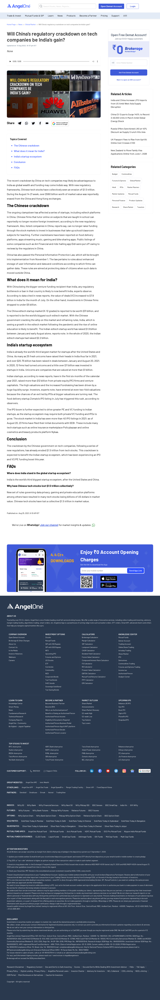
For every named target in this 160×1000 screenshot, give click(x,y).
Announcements (88, 707)
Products (71, 15)
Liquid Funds (53, 836)
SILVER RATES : (13, 826)
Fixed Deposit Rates (104, 787)
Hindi (114, 187)
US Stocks (49, 660)
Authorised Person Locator (55, 733)
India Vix (123, 805)
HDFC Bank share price (53, 747)
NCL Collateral (113, 971)
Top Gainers (86, 720)
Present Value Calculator (91, 670)
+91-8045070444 (48, 953)
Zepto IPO (122, 713)
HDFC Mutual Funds (93, 831)
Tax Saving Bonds (52, 690)
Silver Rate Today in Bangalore (63, 826)
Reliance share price (126, 747)
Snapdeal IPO (123, 720)
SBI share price (51, 756)
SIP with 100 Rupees (52, 644)
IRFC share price (15, 747)
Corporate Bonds (51, 677)
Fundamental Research (17, 713)
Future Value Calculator (91, 657)
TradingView (61, 792)
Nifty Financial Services (48, 805)
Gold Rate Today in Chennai (80, 821)
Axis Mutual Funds (74, 831)
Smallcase (33, 792)
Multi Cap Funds (127, 836)
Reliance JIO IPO (124, 703)
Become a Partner (88, 15)
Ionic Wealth (44, 782)
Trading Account (124, 644)
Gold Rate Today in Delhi (56, 821)
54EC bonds (50, 683)
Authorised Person (125, 673)
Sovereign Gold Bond (53, 686)
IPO (119, 657)
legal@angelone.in (72, 955)
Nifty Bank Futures (40, 810)
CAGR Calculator (88, 650)
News (60, 15)
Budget (115, 174)
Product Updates (135, 200)
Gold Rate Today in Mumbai (32, 821)
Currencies (49, 667)
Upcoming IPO (50, 654)
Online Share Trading (126, 647)
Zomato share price (89, 756)
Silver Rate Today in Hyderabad (35, 826)
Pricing (104, 15)
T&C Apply (140, 967)
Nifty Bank (31, 805)
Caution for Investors (54, 975)
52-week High (87, 713)
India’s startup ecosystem (28, 156)
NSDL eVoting (141, 971)
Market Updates (118, 194)
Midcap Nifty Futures (60, 810)
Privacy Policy (12, 971)
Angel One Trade (42, 787)
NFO (47, 650)
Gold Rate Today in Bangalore (133, 821)
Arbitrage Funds (85, 836)
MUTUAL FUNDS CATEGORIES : (20, 836)
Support (115, 15)
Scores (77, 967)
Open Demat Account (111, 6)
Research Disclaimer (15, 967)
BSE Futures (93, 810)
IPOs (121, 187)
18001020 (35, 771)
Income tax (122, 670)
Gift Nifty (134, 805)
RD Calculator (87, 667)
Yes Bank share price (16, 760)
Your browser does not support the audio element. (54, 61)
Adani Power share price (91, 750)
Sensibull (23, 792)
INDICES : (11, 805)
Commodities (127, 174)
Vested (50, 792)
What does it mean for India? (29, 150)
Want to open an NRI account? (129, 80)
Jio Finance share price (127, 756)
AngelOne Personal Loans (58, 971)
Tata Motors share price (18, 756)
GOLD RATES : (13, 821)
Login (133, 6)
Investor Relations (15, 654)
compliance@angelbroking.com (71, 947)
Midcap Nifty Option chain (70, 815)
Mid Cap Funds (112, 836)
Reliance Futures (79, 810)
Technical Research (16, 716)
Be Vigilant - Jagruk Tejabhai (19, 726)
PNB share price (88, 753)
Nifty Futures (24, 810)
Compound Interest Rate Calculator (95, 660)
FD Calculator (87, 664)
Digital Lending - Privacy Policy (32, 971)
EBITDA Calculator (89, 673)
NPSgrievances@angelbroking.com (20, 950)
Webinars (12, 657)
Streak (42, 792)
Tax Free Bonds (51, 680)
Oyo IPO (121, 707)
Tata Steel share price (90, 747)
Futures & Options (119, 181)
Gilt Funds (99, 836)
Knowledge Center (15, 703)
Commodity (49, 670)
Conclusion (20, 161)
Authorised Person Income (55, 716)
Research (115, 207)
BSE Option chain (111, 815)
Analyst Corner (124, 677)
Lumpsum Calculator (90, 647)
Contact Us (13, 647)
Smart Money (14, 707)
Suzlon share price (15, 750)
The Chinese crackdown (26, 145)
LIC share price (124, 760)
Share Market (128, 207)
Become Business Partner (55, 703)
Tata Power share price (54, 760)
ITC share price (124, 753)
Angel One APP (27, 787)
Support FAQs (50, 771)
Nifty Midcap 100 (82, 805)
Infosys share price (125, 750)
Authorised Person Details (55, 730)
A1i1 (125, 15)
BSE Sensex (97, 805)
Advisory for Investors (96, 971)
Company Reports (15, 720)
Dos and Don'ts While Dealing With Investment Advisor (105, 967)
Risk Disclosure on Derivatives (30, 975)
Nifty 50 (20, 805)
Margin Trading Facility (74, 787)
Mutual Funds (133, 194)
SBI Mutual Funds (57, 831)
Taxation (140, 207)
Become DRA (50, 707)
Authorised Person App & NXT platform (60, 726)
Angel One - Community (17, 723)
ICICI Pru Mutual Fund (112, 831)
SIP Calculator (87, 644)
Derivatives (122, 660)
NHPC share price (52, 750)
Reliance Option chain (93, 815)
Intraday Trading (124, 650)
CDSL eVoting (127, 971)
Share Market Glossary (90, 710)
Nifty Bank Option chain (46, 815)
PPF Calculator (88, 680)
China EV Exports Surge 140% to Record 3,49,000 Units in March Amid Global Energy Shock (130, 117)
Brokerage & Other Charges (19, 641)
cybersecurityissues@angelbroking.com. (81, 953)
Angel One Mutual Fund (37, 831)
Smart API (90, 787)
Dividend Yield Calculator (91, 654)
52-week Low (87, 716)
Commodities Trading (126, 664)
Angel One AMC (31, 782)
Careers (12, 660)
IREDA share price (15, 753)
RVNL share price (51, 753)
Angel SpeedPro (57, 787)
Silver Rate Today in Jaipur (116, 826)
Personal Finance (118, 200)
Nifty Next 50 (67, 805)
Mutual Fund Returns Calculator (94, 677)
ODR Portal (11, 975)
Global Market (135, 181)
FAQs (17, 167)
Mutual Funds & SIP (34, 15)
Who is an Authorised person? (56, 710)
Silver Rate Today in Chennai (90, 826)
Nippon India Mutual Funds (135, 831)
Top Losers (86, 723)
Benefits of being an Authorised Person (60, 713)
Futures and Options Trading (129, 667)
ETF (46, 664)
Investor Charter (77, 971)
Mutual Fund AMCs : (16, 831)
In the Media (13, 650)
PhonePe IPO (123, 716)
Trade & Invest (14, 15)
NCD (47, 673)
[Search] (67, 6)
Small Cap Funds (69, 836)
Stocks (48, 637)
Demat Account (124, 641)
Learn (51, 15)
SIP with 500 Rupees (53, 647)
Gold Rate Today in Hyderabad (106, 821)
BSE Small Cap (111, 805)
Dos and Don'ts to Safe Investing (58, 967)
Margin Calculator (88, 641)
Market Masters (133, 187)
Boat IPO (121, 710)
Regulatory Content (34, 967)
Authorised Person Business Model (58, 723)
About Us (12, 644)
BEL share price (88, 760)
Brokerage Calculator (90, 637)
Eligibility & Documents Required (57, 720)
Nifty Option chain (25, 815)
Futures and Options (53, 657)
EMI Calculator (87, 683)
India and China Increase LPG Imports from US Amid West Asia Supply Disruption (129, 103)
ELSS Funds (41, 836)
